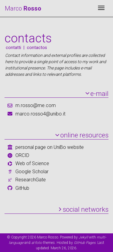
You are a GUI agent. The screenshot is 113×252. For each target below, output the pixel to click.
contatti (13, 47)
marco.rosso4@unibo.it (40, 114)
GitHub (22, 188)
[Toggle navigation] (101, 8)
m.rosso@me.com (35, 105)
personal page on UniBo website (49, 147)
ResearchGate (30, 180)
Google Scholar (32, 171)
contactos (37, 47)
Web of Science (32, 163)
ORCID (22, 155)
